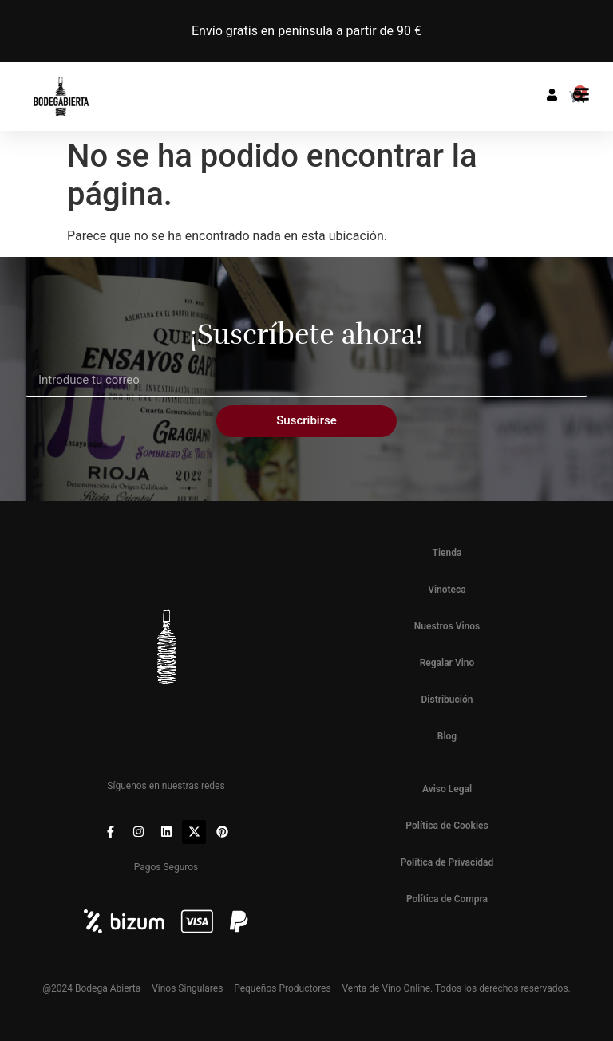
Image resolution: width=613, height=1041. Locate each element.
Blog (447, 736)
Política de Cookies (446, 825)
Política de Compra (447, 899)
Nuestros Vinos (447, 626)
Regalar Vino (447, 662)
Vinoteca (447, 589)
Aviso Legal (447, 789)
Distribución (447, 699)
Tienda (447, 552)
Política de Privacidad (447, 862)
